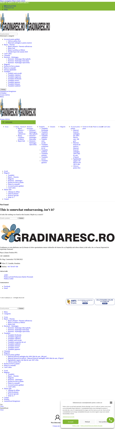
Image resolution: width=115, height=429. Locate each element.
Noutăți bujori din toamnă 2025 (18, 52)
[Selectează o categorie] (57, 36)
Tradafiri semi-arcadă (15, 73)
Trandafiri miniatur (14, 84)
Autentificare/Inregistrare (12, 401)
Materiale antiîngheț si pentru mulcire (20, 43)
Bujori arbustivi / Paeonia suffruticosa (20, 46)
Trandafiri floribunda (14, 79)
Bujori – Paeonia (9, 44)
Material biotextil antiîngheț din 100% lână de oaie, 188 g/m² (76, 135)
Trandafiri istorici (13, 80)
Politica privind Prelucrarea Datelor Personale (91, 425)
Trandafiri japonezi (14, 82)
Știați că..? (11, 197)
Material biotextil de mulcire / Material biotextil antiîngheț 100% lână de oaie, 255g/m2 (76, 150)
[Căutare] (9, 34)
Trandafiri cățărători (14, 75)
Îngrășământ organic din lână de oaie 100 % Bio (77, 161)
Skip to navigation (6, 1)
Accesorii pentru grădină (12, 39)
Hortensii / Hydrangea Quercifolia (19, 62)
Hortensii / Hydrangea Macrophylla (19, 59)
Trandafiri (7, 71)
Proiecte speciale (13, 195)
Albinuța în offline (14, 192)
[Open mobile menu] (2, 97)
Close (2, 406)
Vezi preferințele (104, 422)
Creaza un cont (57, 426)
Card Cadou (8, 53)
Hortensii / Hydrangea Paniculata (18, 61)
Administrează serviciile (68, 416)
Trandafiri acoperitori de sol (44, 146)
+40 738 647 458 (12, 266)
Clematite (7, 55)
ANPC (6, 275)
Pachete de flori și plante (12, 66)
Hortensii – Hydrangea (11, 57)
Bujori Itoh (11, 48)
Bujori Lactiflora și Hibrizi (16, 50)
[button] (111, 403)
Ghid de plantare (13, 193)
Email (6, 288)
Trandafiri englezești (14, 77)
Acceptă (70, 422)
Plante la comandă (10, 68)
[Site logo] (12, 32)
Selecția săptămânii (10, 70)
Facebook (7, 286)
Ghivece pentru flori (14, 41)
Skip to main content (18, 1)
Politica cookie (76, 425)
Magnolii (7, 64)
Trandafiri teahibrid (14, 86)
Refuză (87, 422)
